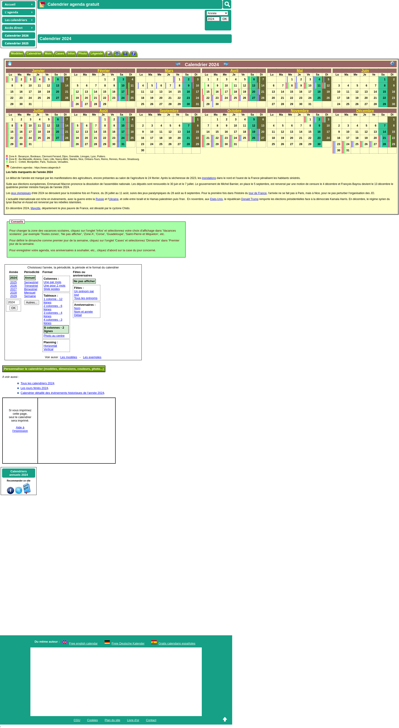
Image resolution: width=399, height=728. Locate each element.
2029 (13, 296)
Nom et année (83, 311)
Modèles (17, 53)
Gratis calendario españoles (177, 643)
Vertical (48, 349)
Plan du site (112, 720)
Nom (77, 308)
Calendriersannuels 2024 (18, 473)
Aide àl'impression (20, 429)
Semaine (30, 296)
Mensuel (29, 292)
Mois (48, 53)
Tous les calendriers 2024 (37, 383)
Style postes (52, 289)
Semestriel (31, 282)
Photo (82, 53)
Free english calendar (83, 643)
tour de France (258, 193)
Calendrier (34, 53)
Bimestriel (30, 289)
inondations (209, 178)
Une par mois (52, 282)
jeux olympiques (21, 193)
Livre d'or (133, 720)
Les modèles (68, 357)
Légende (96, 53)
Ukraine (113, 199)
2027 (13, 289)
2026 (13, 285)
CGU (77, 720)
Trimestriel (31, 285)
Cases (59, 53)
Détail (78, 315)
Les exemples (92, 357)
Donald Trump (249, 199)
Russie (100, 199)
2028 (13, 292)
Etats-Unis (216, 199)
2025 (13, 282)
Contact (151, 720)
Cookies (92, 720)
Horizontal (50, 345)
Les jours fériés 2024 (34, 388)
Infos (71, 53)
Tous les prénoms (85, 298)
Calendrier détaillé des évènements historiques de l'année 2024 (62, 393)
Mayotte (35, 208)
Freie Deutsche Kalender (128, 643)
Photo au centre (54, 335)
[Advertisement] (120, 19)
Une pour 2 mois (54, 285)
